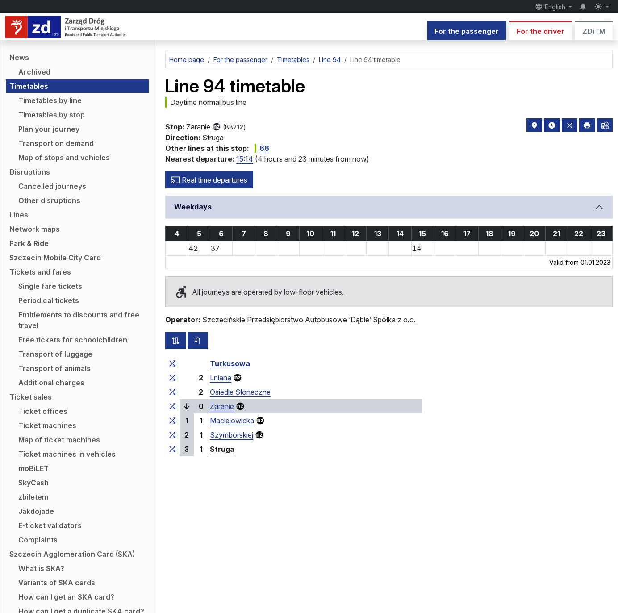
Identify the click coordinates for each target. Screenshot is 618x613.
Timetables (28, 86)
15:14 (244, 158)
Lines (18, 214)
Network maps (34, 229)
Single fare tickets (50, 286)
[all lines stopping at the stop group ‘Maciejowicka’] (172, 420)
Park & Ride (29, 243)
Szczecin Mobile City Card (55, 257)
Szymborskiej (231, 434)
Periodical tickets (48, 300)
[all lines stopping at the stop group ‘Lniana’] (172, 377)
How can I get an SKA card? (66, 596)
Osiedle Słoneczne (240, 392)
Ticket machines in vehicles (67, 454)
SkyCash (33, 482)
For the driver (540, 31)
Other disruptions (49, 200)
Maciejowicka (232, 420)
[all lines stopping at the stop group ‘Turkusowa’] (172, 363)
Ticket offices (42, 411)
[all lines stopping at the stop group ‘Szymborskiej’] (172, 434)
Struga (222, 449)
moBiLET (33, 468)
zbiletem (33, 496)
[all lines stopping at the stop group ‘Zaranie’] (172, 406)
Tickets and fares (40, 271)
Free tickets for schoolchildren (72, 339)
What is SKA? (41, 568)
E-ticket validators (50, 525)
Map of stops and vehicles (64, 157)
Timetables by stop (51, 114)
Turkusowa (230, 363)
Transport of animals (54, 368)
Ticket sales (30, 396)
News (19, 57)
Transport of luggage (55, 354)
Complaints (38, 539)
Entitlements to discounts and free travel (78, 320)
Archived (34, 71)
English (551, 7)
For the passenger (466, 31)
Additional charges (51, 382)
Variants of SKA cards (56, 582)
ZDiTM (593, 31)
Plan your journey (48, 129)
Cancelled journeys (52, 186)
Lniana (220, 377)
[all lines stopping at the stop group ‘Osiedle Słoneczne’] (172, 392)
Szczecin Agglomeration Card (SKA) (72, 554)
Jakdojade (36, 511)
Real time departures (209, 179)
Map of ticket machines (59, 439)
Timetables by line (50, 100)
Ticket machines (47, 425)
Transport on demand (56, 143)
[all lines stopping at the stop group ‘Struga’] (172, 449)
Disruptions (29, 171)
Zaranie (222, 406)
